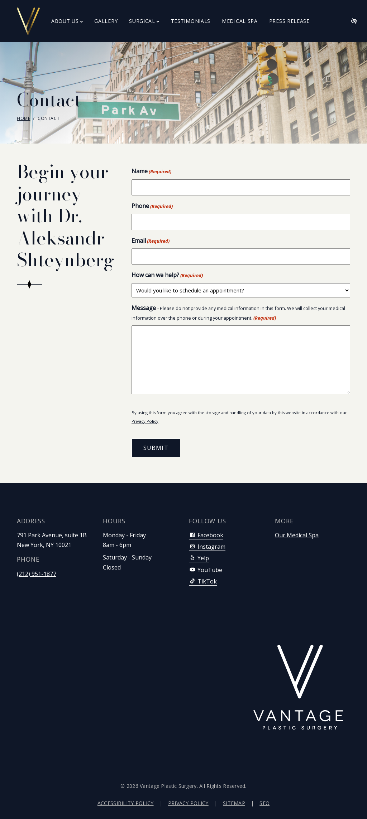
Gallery (106, 21)
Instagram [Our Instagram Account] (207, 547)
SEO (264, 803)
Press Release (289, 21)
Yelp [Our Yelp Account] (199, 558)
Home (23, 118)
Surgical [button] (144, 21)
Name (151, 171)
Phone (152, 206)
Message (238, 313)
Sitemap (234, 803)
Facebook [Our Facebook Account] (206, 535)
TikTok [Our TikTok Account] (203, 581)
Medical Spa (240, 21)
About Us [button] (67, 21)
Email (151, 241)
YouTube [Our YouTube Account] (205, 570)
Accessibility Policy (125, 803)
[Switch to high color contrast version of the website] (354, 21)
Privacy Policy (145, 421)
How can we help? (167, 275)
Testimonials (190, 21)
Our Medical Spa (297, 535)
